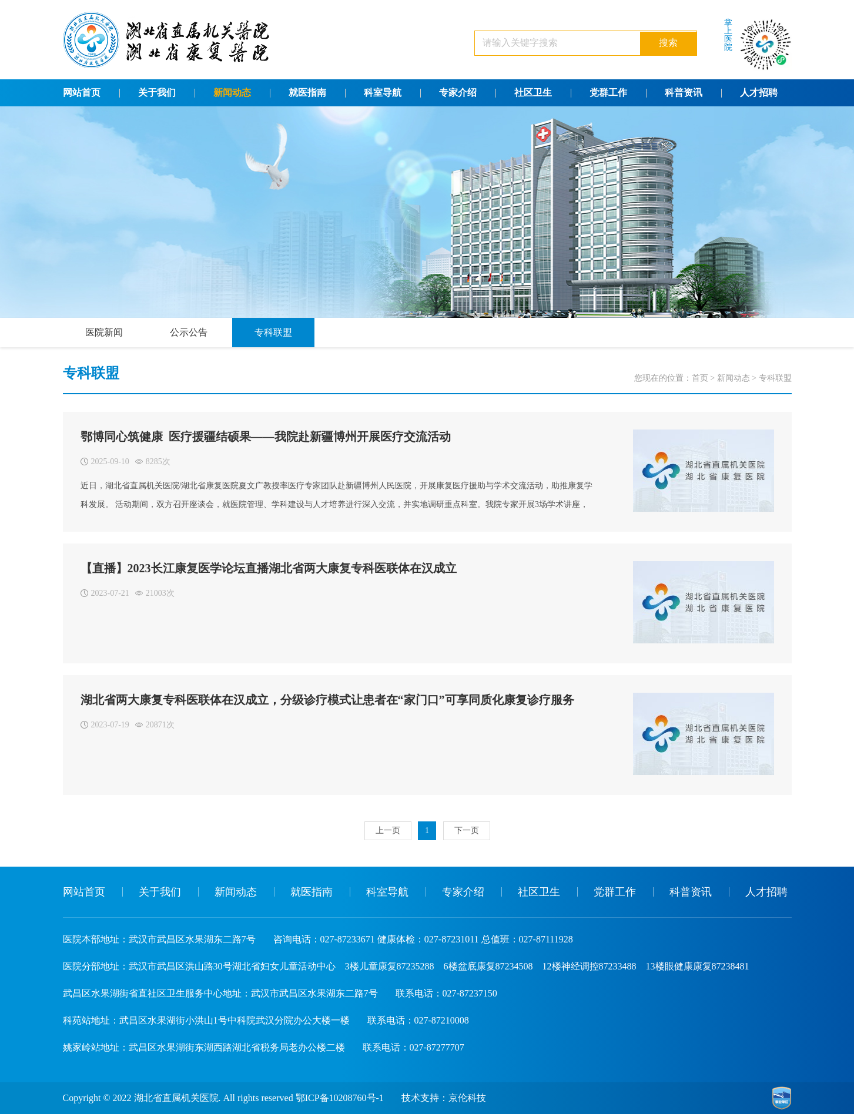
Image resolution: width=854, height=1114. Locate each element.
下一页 (466, 830)
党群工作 (608, 93)
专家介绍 (458, 93)
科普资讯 (683, 93)
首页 (700, 378)
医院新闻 (104, 332)
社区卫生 (533, 93)
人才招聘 (759, 93)
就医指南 (307, 93)
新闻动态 (232, 93)
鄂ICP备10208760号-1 (340, 1098)
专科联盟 (273, 332)
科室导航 (382, 93)
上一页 (388, 830)
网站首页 (82, 93)
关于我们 (157, 93)
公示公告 (188, 332)
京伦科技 (467, 1098)
